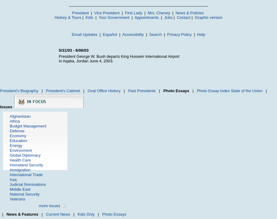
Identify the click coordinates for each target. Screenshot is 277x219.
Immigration (20, 170)
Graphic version (208, 17)
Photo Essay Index (213, 91)
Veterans (17, 199)
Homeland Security (26, 165)
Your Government (114, 17)
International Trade (26, 174)
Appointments (147, 17)
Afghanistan (20, 116)
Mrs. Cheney (159, 13)
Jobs (168, 17)
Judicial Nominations (28, 184)
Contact (183, 17)
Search (155, 34)
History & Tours (68, 17)
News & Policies (190, 13)
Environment (21, 150)
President (80, 13)
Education (18, 140)
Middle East (20, 189)
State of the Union (246, 91)
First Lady (133, 13)
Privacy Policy (179, 34)
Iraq (13, 179)
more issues (49, 205)
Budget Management (28, 126)
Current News (58, 214)
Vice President (107, 13)
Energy (16, 145)
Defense (17, 131)
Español (110, 34)
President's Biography (19, 91)
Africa (15, 121)
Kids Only (86, 214)
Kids (89, 17)
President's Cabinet (63, 91)
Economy (18, 136)
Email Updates (84, 34)
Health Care (20, 160)
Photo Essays (114, 214)
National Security (24, 194)
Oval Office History (104, 91)
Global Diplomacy (25, 155)
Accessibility (133, 34)
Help (201, 34)
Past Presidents (142, 91)
